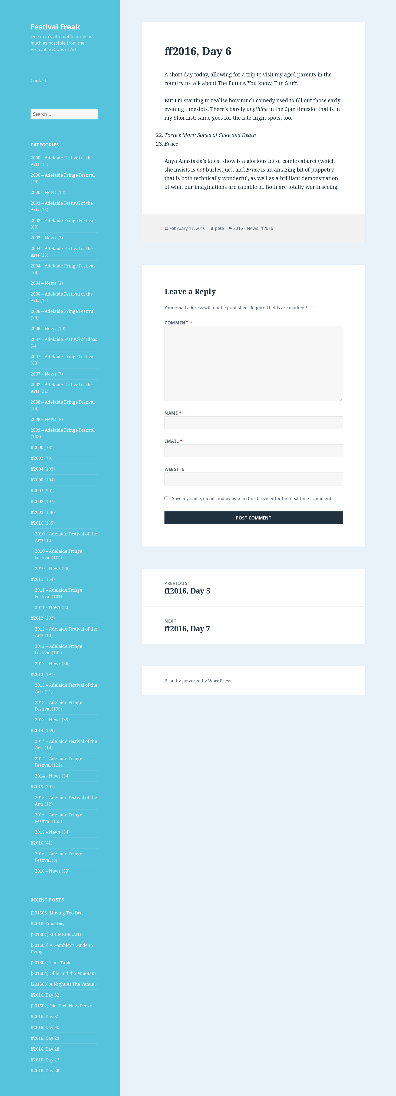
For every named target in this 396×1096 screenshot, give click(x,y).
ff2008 (37, 501)
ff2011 (37, 579)
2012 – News (48, 663)
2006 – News (43, 328)
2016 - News (245, 228)
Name (173, 413)
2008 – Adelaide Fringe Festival (63, 402)
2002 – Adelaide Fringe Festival (63, 220)
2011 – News (48, 607)
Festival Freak (55, 27)
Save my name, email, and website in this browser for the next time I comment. (252, 498)
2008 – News (43, 419)
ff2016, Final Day (48, 924)
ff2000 (37, 447)
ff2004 (37, 469)
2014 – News (48, 776)
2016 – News (48, 871)
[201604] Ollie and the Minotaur (64, 973)
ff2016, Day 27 (45, 1060)
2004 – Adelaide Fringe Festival (63, 266)
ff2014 (37, 730)
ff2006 (37, 480)
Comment (178, 323)
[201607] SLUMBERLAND (56, 934)
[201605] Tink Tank (51, 963)
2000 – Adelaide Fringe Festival (63, 175)
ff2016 (37, 843)
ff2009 (37, 512)
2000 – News (43, 192)
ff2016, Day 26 (45, 1071)
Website (174, 469)
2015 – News (48, 832)
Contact (38, 80)
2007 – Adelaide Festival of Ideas (64, 339)
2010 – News (48, 568)
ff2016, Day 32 (45, 995)
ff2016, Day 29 (45, 1038)
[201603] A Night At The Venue (62, 984)
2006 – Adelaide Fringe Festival (63, 311)
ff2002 (37, 458)
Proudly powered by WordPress (197, 681)
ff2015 (37, 787)
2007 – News (43, 374)
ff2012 (37, 618)
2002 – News (43, 238)
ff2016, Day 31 (45, 1017)
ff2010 (37, 523)
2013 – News (48, 720)
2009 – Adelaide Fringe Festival (63, 430)
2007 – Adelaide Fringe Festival (63, 357)
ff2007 (37, 491)
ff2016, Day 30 (45, 1027)
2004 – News (43, 283)
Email (173, 441)
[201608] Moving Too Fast (57, 913)
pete (219, 228)
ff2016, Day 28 (45, 1049)
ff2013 (37, 674)
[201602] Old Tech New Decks (61, 1006)
